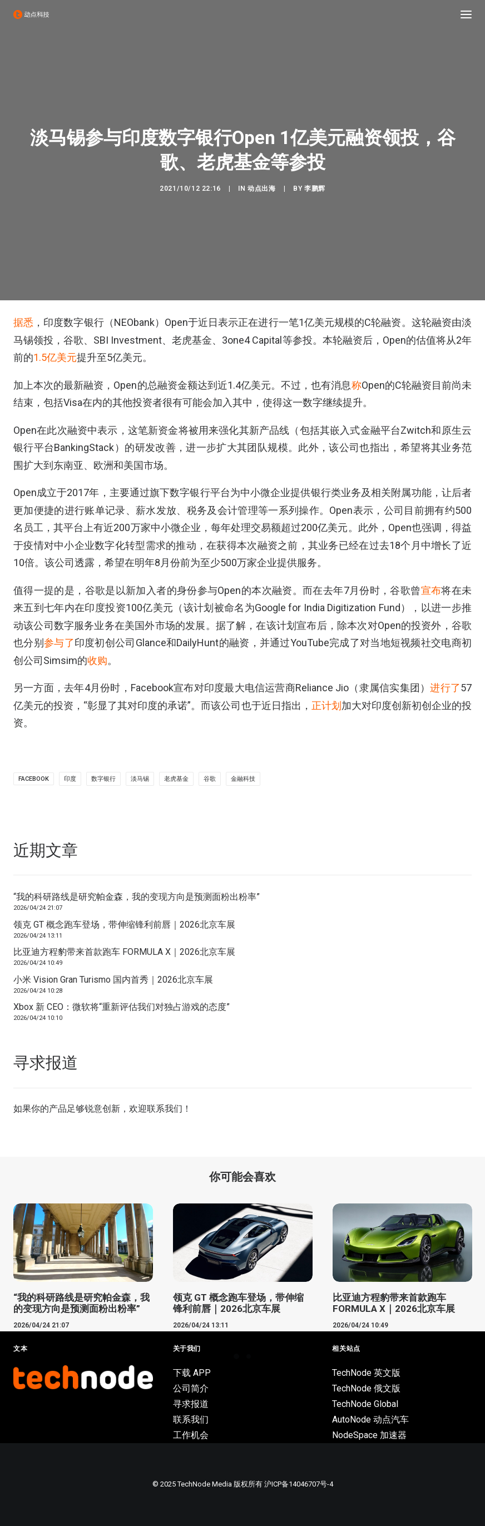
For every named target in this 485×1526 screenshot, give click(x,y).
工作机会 (191, 1435)
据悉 (23, 322)
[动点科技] (31, 14)
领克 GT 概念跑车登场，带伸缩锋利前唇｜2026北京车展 (124, 924)
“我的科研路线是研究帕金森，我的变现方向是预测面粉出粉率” (136, 896)
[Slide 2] (248, 1356)
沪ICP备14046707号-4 (298, 1484)
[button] (466, 14)
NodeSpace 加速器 (369, 1435)
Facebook (33, 778)
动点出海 (261, 188)
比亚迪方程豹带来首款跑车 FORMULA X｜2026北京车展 (124, 952)
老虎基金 (176, 778)
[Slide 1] (236, 1356)
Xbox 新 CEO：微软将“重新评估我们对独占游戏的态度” (121, 1007)
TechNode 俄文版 (366, 1388)
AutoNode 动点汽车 (370, 1419)
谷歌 (210, 778)
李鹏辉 (314, 188)
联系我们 (164, 1108)
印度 (70, 778)
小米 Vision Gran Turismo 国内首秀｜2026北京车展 (113, 979)
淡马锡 (140, 778)
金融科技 (243, 778)
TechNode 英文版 (366, 1373)
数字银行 (103, 778)
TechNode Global (365, 1404)
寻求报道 (191, 1404)
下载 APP (192, 1373)
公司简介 (191, 1388)
